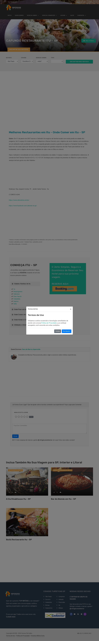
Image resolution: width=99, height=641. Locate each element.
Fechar (57, 331)
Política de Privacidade (49, 323)
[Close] (71, 309)
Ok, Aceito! (66, 331)
